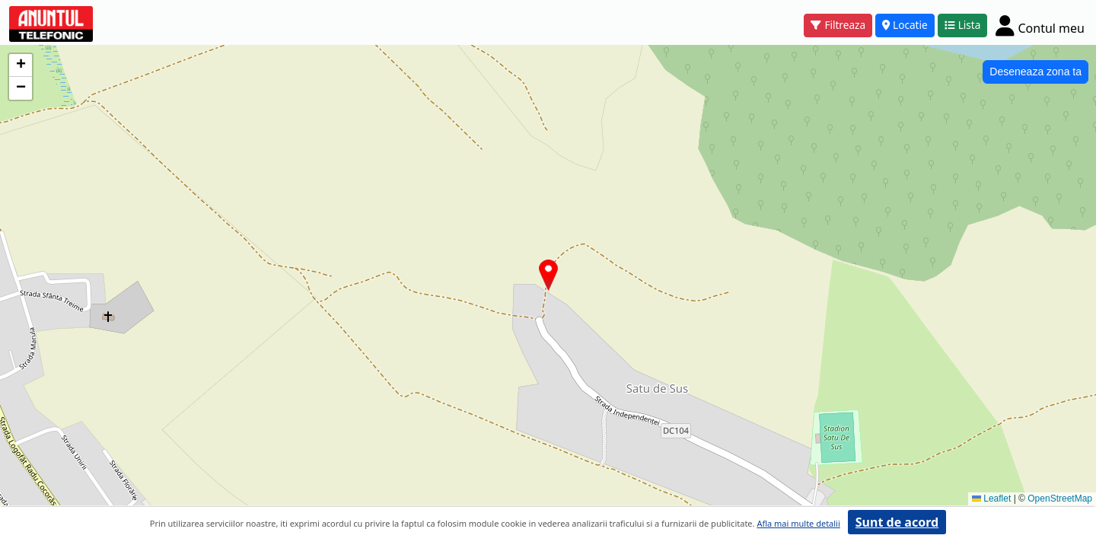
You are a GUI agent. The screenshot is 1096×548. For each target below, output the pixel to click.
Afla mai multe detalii (798, 523)
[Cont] (1040, 25)
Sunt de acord (896, 522)
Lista (963, 25)
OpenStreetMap (1060, 498)
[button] (548, 275)
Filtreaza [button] (838, 25)
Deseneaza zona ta (1035, 71)
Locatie (905, 25)
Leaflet (991, 498)
